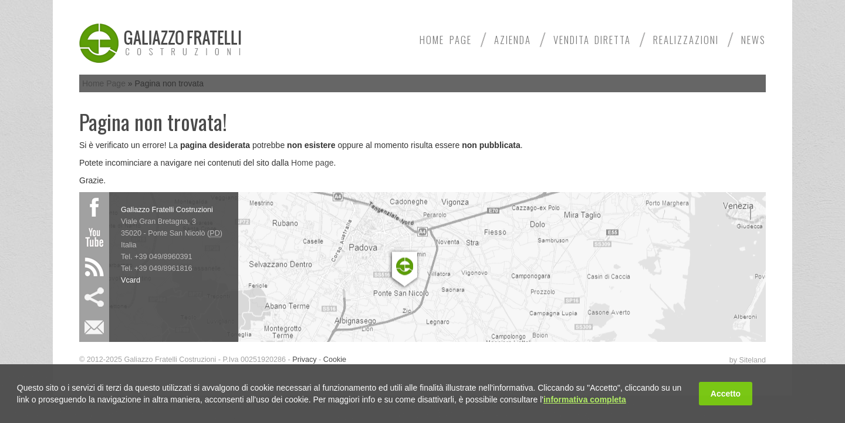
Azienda (512, 39)
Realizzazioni (686, 39)
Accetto (726, 394)
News (753, 39)
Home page (312, 162)
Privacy (304, 359)
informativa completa (584, 400)
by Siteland (747, 360)
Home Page (445, 39)
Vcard (130, 280)
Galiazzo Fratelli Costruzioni (167, 210)
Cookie (334, 359)
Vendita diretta (592, 39)
